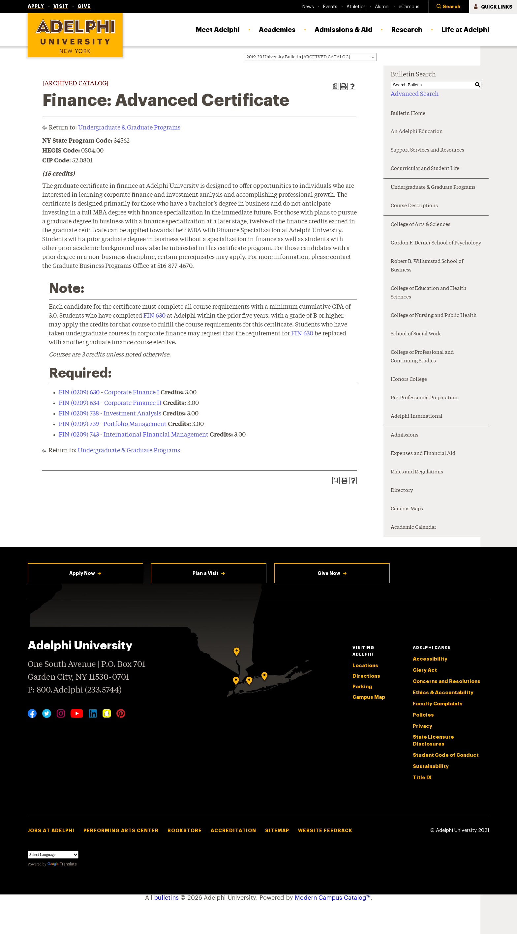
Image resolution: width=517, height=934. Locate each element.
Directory (402, 490)
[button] (448, 7)
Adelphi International (416, 416)
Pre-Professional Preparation (424, 398)
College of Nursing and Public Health (434, 315)
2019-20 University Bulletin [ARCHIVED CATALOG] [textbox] (298, 57)
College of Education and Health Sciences (429, 293)
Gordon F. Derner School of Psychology (436, 243)
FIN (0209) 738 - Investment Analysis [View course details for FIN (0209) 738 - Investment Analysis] (110, 414)
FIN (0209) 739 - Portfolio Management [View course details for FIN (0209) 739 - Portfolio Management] (113, 424)
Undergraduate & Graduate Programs (129, 128)
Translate (62, 864)
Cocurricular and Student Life (425, 168)
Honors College (409, 379)
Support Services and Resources (427, 150)
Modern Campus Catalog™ (333, 898)
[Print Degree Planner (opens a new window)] (335, 86)
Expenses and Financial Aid (423, 453)
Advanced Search (415, 94)
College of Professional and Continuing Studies (422, 357)
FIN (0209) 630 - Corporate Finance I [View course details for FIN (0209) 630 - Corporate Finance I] (109, 393)
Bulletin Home (408, 113)
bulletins (166, 898)
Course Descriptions (414, 206)
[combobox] (311, 57)
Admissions (404, 435)
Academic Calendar (413, 527)
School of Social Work (416, 334)
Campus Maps (407, 509)
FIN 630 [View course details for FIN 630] (154, 316)
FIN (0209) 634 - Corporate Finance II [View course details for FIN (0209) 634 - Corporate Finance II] (110, 403)
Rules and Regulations (417, 472)
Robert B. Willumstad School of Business (427, 266)
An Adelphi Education (417, 131)
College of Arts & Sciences (420, 224)
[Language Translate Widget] (53, 855)
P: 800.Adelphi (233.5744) (75, 689)
